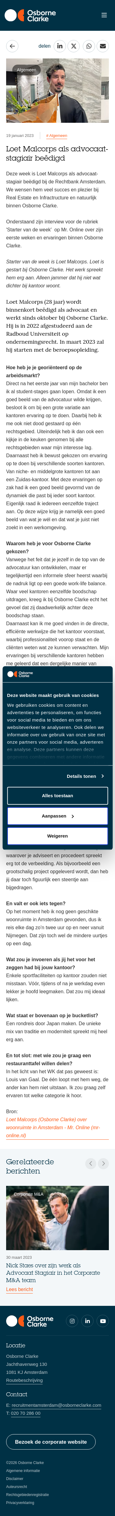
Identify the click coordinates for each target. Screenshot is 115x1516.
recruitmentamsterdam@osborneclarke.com (56, 1405)
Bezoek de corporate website (51, 1442)
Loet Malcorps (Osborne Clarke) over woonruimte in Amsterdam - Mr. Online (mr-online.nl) (53, 1127)
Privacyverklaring (20, 1503)
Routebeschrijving (24, 1380)
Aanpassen (58, 815)
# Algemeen (56, 135)
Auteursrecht (16, 1487)
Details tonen (81, 776)
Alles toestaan (57, 795)
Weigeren (57, 835)
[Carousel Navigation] (97, 1163)
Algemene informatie (23, 1471)
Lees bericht (19, 1289)
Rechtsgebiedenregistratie (27, 1495)
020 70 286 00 (25, 1413)
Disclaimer (14, 1479)
